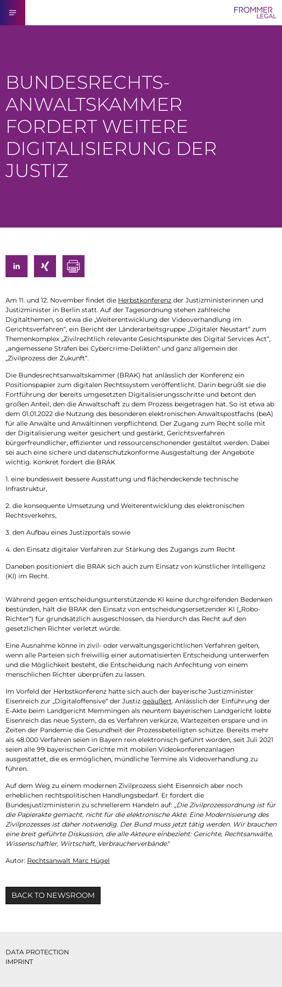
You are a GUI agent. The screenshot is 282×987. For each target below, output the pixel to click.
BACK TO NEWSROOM (53, 895)
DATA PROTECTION (37, 952)
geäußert (157, 701)
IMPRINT (19, 962)
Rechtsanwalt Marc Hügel (68, 860)
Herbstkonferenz (144, 300)
